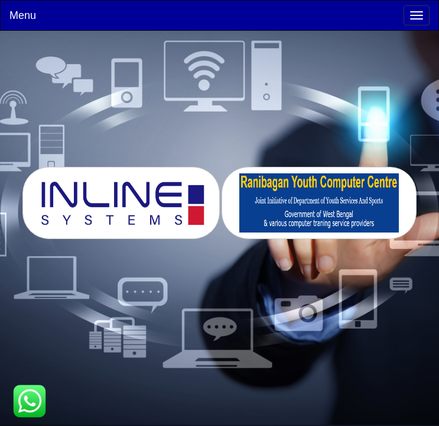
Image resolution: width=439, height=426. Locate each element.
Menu (22, 15)
